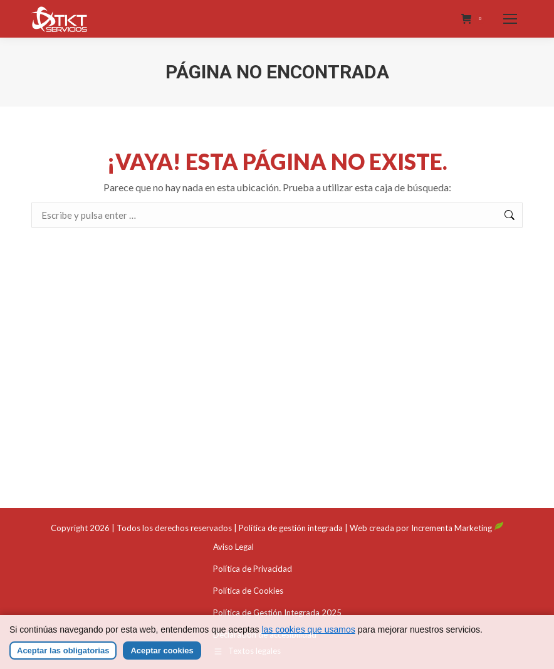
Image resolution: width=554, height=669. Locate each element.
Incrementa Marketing (457, 528)
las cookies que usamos (308, 639)
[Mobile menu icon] (510, 18)
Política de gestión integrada (291, 528)
